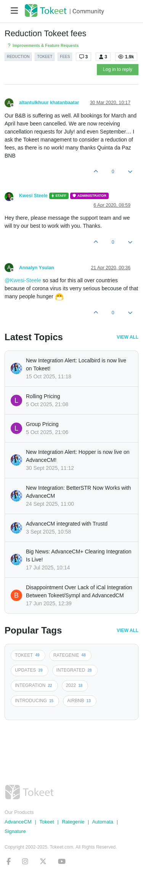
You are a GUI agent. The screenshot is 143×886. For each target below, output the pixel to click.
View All (127, 337)
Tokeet (46, 822)
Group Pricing (42, 424)
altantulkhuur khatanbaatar (49, 102)
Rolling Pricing (43, 396)
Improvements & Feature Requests (42, 45)
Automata (102, 822)
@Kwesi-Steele (23, 280)
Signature (15, 831)
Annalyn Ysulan (36, 267)
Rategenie (73, 822)
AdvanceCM (18, 822)
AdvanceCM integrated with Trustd (67, 524)
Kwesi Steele (33, 195)
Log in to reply (117, 69)
